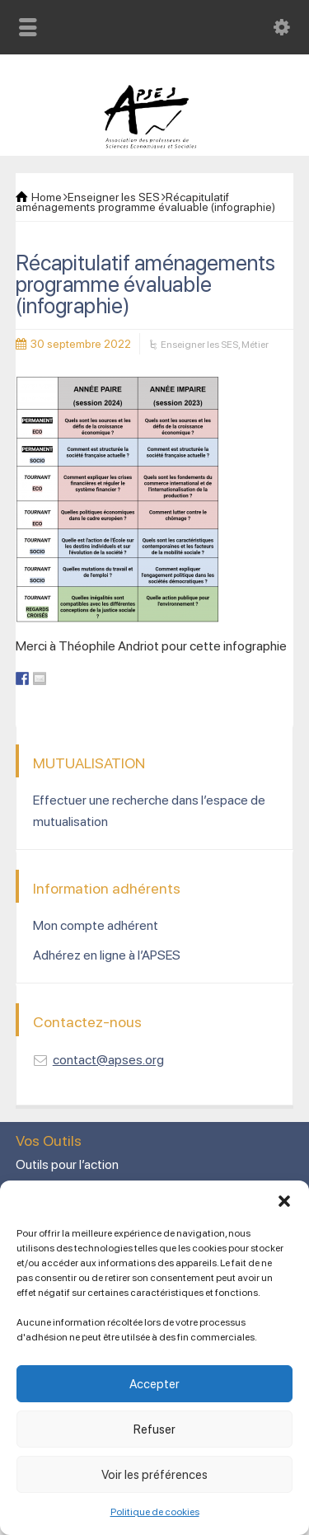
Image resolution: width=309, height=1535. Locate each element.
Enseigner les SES (199, 344)
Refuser (154, 1429)
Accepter (154, 1384)
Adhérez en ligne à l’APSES (106, 955)
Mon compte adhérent (95, 925)
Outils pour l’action (67, 1164)
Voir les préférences (154, 1474)
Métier (255, 344)
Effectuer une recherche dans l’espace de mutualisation (149, 810)
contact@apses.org (108, 1060)
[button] (284, 1201)
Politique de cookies (154, 1512)
